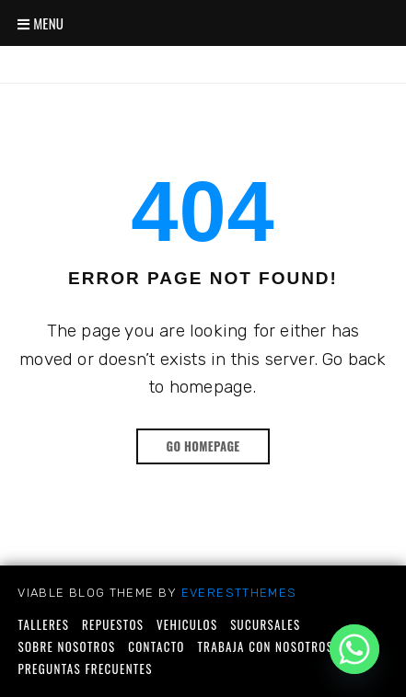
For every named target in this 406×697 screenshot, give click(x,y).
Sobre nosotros (66, 646)
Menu (40, 23)
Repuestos (113, 624)
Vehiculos (187, 624)
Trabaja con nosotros (265, 646)
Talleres (43, 624)
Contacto (156, 646)
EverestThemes (239, 593)
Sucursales (265, 624)
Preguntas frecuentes (84, 668)
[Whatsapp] (354, 649)
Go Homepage (202, 446)
